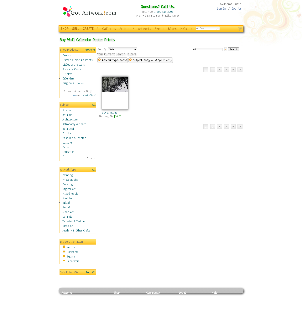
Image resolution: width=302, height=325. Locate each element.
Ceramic (67, 217)
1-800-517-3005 (163, 12)
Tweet (215, 323)
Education (68, 152)
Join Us (237, 8)
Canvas (66, 55)
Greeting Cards (71, 69)
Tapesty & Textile (97, 314)
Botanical (68, 129)
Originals (68, 83)
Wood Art (68, 212)
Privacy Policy (187, 297)
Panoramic (73, 261)
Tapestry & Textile (73, 221)
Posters (117, 305)
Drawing (67, 184)
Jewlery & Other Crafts (76, 230)
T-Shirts (67, 74)
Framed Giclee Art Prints (77, 60)
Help (183, 29)
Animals (67, 115)
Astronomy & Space (74, 124)
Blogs (172, 29)
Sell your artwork (157, 314)
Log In (221, 8)
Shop (116, 293)
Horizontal (73, 252)
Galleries (109, 29)
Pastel (66, 207)
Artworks (144, 29)
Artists (124, 29)
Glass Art (67, 226)
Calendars (68, 78)
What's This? (84, 95)
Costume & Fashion (74, 138)
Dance (66, 147)
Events (159, 29)
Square (71, 256)
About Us (217, 305)
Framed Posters (122, 301)
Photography (70, 180)
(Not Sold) (80, 83)
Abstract (67, 110)
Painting (67, 175)
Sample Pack (219, 301)
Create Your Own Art (125, 323)
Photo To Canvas (123, 297)
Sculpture (68, 198)
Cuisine (67, 143)
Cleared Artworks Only (78, 91)
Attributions (185, 305)
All (94, 105)
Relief (66, 203)
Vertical (71, 247)
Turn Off (91, 272)
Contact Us (218, 297)
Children (67, 133)
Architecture (70, 119)
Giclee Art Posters (73, 65)
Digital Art (69, 189)
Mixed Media (70, 194)
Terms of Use (187, 301)
